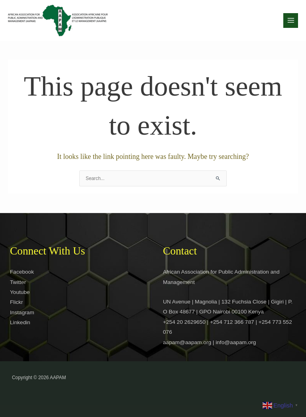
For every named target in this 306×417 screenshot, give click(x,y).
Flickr (16, 302)
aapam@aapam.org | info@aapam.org (209, 342)
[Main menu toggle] (290, 20)
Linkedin (20, 322)
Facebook (22, 272)
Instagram (22, 312)
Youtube (20, 292)
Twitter (18, 282)
